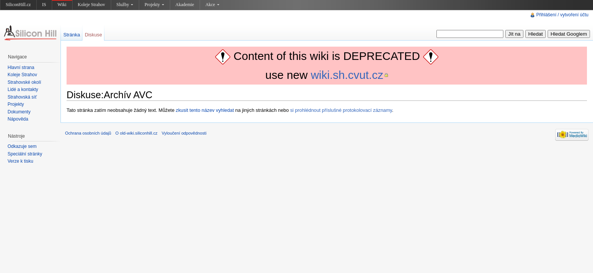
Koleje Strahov (91, 4)
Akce (212, 4)
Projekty (154, 4)
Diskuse (93, 35)
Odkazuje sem (22, 146)
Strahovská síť (22, 97)
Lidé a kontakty (23, 89)
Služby (124, 4)
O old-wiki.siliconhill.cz (136, 133)
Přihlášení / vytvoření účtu (562, 14)
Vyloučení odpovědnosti (184, 133)
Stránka (71, 35)
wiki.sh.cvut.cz (347, 75)
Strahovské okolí (24, 82)
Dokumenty (19, 112)
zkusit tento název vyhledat (205, 110)
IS (44, 4)
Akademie (184, 4)
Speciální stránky (25, 154)
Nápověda (18, 119)
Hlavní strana (21, 67)
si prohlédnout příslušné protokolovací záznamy (341, 110)
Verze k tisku (20, 161)
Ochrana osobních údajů (88, 133)
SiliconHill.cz (18, 4)
